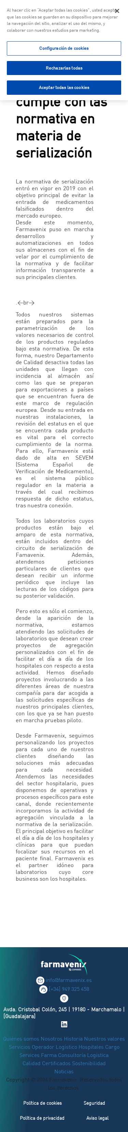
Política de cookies (42, 1103)
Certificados (56, 1063)
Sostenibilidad (89, 1063)
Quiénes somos (22, 1038)
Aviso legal (97, 1118)
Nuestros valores (104, 1038)
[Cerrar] (117, 9)
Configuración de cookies (63, 46)
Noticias (64, 1071)
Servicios (20, 1046)
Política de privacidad (42, 1118)
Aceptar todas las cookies (64, 86)
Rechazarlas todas (64, 66)
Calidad (32, 1063)
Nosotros (51, 1038)
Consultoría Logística (83, 1055)
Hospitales (91, 1046)
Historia (73, 1038)
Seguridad (94, 1103)
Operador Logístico (54, 1046)
